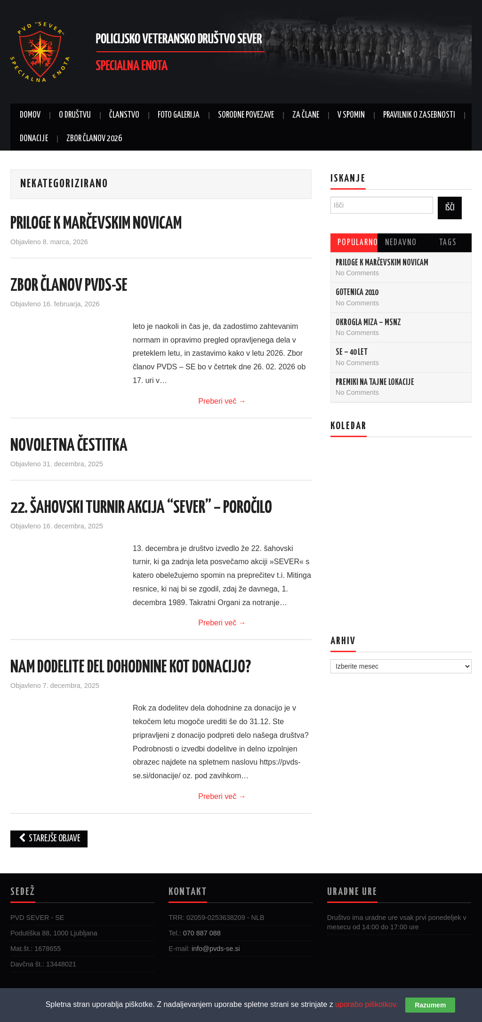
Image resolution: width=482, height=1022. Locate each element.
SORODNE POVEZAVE (246, 115)
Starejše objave (48, 838)
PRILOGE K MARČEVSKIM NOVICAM (96, 224)
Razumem (430, 1005)
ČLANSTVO (124, 115)
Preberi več (222, 401)
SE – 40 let (352, 352)
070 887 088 (202, 933)
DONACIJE (34, 139)
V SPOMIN (351, 115)
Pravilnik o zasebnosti (419, 115)
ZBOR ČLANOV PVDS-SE (69, 286)
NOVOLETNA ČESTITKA (69, 446)
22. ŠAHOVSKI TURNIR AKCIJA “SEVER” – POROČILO (141, 508)
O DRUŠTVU (75, 115)
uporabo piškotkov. (366, 1004)
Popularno (357, 243)
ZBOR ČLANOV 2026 (94, 139)
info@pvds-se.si (216, 948)
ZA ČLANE (305, 115)
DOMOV (30, 115)
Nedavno (401, 243)
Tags (448, 243)
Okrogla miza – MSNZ (368, 323)
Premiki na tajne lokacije (375, 382)
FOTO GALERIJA (179, 115)
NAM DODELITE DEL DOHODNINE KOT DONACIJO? (130, 667)
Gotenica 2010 (357, 292)
